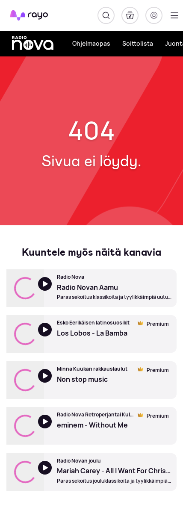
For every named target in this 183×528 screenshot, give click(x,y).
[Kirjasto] (130, 15)
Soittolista (137, 43)
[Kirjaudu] (153, 15)
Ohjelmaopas (91, 43)
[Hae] (106, 15)
